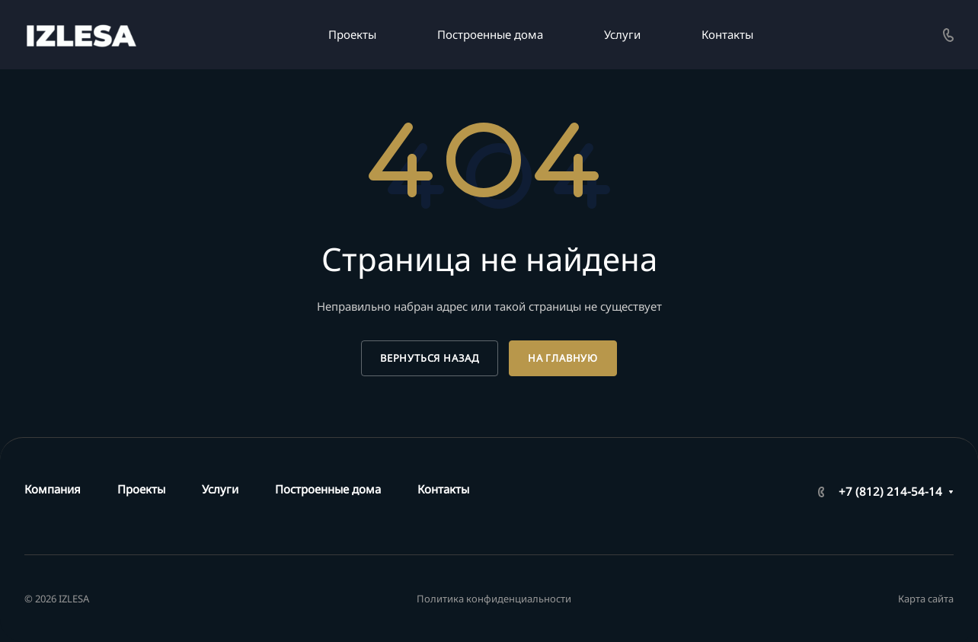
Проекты (141, 489)
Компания (52, 489)
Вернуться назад (429, 358)
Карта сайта (926, 598)
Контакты (443, 489)
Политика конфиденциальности (494, 598)
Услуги (220, 489)
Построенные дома (328, 489)
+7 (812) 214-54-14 (890, 491)
